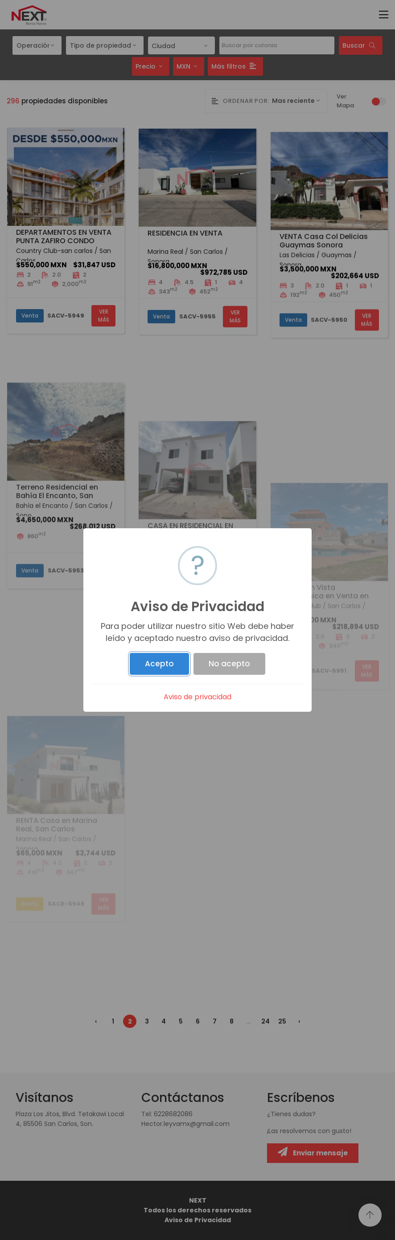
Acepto (159, 663)
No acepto (229, 663)
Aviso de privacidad (197, 697)
